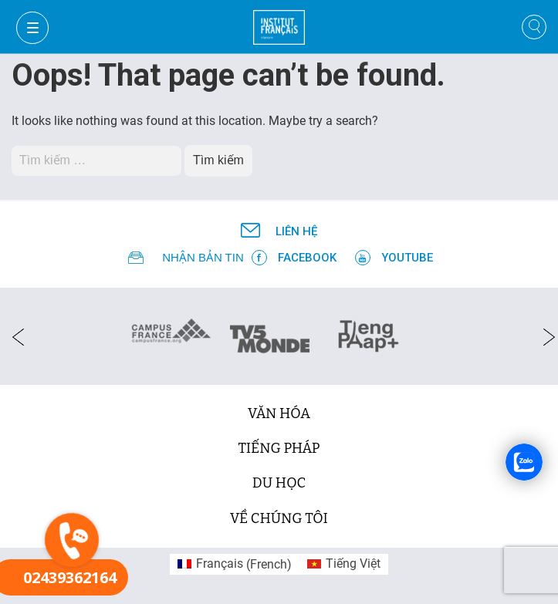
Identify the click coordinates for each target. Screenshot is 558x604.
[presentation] (13, 336)
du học (279, 482)
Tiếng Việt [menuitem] (353, 563)
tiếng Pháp (279, 448)
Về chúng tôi (279, 518)
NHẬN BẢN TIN (203, 257)
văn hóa (279, 413)
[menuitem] (234, 564)
